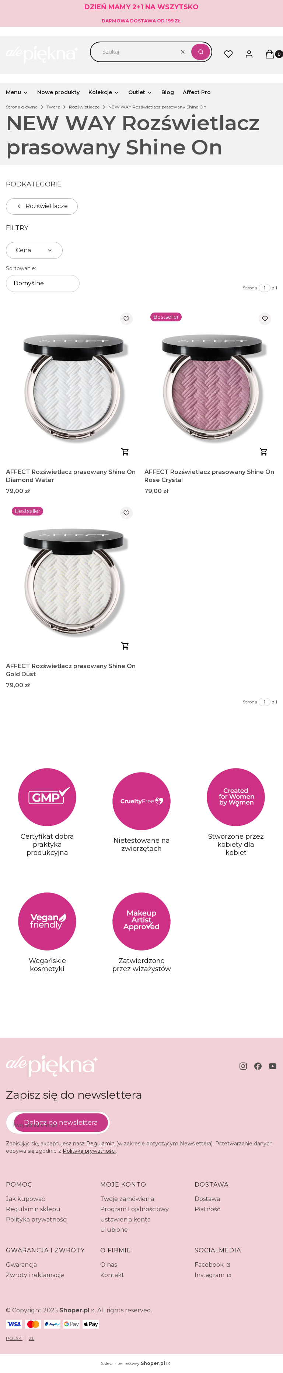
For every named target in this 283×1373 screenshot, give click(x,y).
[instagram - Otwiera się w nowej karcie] (243, 1066)
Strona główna (22, 107)
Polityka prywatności (36, 1219)
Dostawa (207, 1198)
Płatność (207, 1209)
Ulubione (114, 1229)
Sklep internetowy (133, 1363)
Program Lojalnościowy (134, 1209)
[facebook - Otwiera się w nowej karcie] (258, 1066)
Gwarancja (21, 1264)
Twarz (53, 107)
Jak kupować (25, 1198)
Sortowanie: (21, 268)
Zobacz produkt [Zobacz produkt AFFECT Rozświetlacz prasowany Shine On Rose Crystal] (263, 452)
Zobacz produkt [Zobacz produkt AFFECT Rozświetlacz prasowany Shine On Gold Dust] (125, 646)
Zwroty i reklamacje (35, 1275)
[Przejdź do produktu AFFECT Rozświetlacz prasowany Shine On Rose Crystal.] (210, 386)
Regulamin (100, 1143)
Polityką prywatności (89, 1151)
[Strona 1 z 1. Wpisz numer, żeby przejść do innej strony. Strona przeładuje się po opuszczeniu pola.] (264, 288)
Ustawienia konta (125, 1219)
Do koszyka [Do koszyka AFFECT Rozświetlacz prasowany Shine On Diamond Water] (125, 452)
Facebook (210, 1264)
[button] (200, 52)
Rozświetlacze (84, 107)
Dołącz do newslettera (61, 1122)
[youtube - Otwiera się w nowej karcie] (272, 1066)
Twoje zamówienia (127, 1198)
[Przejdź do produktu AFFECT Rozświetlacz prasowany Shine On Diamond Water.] (72, 386)
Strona (250, 287)
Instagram (210, 1275)
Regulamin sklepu (33, 1209)
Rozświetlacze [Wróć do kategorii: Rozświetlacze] (42, 206)
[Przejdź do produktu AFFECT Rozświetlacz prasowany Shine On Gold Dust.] (72, 580)
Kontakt (112, 1275)
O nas (108, 1264)
